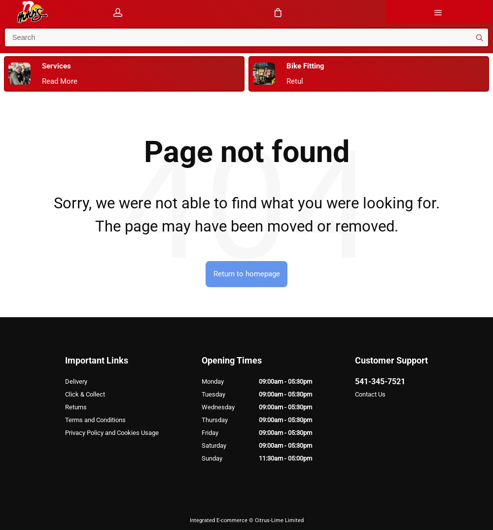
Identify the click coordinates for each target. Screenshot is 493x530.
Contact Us (370, 394)
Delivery (76, 381)
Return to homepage (246, 273)
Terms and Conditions (95, 420)
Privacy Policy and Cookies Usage (112, 432)
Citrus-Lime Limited (279, 520)
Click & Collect (85, 394)
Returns (76, 407)
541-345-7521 (380, 381)
